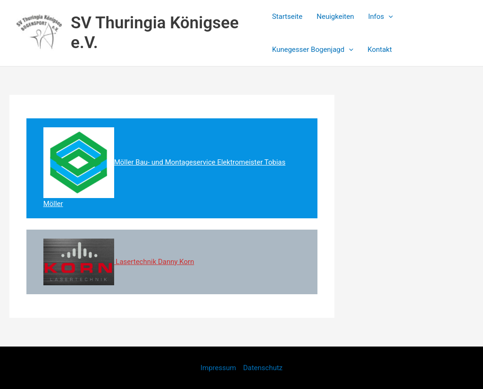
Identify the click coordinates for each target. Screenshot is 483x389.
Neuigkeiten (335, 16)
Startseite (287, 16)
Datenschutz (263, 368)
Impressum (218, 368)
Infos (380, 16)
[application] (388, 16)
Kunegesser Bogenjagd (313, 49)
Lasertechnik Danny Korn (118, 261)
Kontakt (379, 49)
